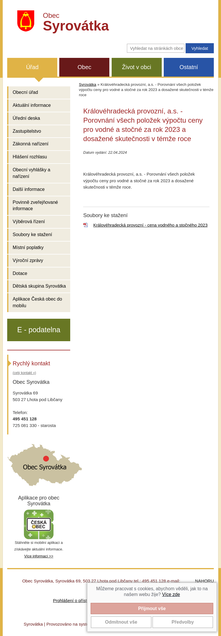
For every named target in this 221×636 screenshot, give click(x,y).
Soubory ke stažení (32, 234)
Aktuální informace (32, 105)
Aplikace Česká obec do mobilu (37, 302)
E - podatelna (38, 330)
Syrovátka (87, 84)
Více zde (171, 594)
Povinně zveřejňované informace (35, 205)
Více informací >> (38, 556)
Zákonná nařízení (31, 143)
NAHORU (204, 580)
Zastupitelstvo (27, 131)
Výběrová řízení (29, 221)
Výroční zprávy (28, 260)
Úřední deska (26, 118)
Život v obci (136, 67)
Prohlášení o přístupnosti (77, 600)
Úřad (32, 67)
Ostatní (189, 67)
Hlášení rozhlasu (30, 156)
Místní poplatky (28, 247)
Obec (84, 67)
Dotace (20, 273)
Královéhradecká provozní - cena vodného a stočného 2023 (150, 225)
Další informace (29, 189)
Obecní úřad (25, 92)
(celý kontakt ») (24, 373)
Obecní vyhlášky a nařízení (31, 173)
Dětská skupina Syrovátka (39, 286)
